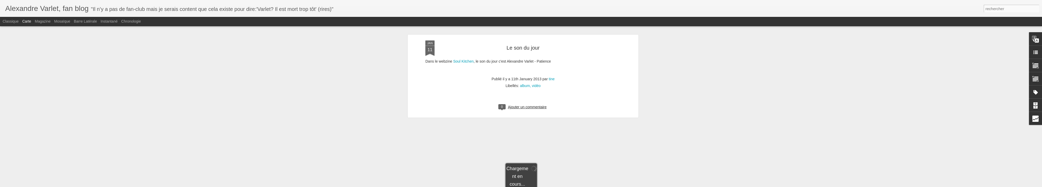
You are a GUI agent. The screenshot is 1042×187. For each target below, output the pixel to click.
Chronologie (131, 21)
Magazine (43, 21)
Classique (10, 21)
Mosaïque (62, 21)
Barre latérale (85, 21)
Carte (26, 21)
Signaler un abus (557, 184)
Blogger (539, 184)
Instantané (109, 21)
